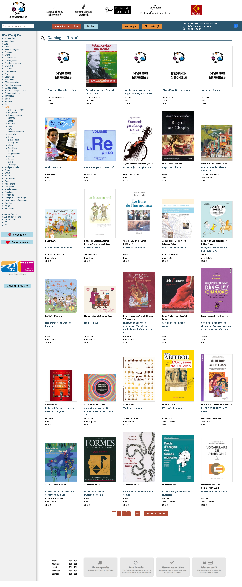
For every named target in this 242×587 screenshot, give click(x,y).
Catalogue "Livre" (63, 37)
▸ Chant (6, 54)
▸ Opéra (9, 137)
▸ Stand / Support (10, 189)
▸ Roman (10, 159)
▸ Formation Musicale (12, 85)
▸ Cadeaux (7, 52)
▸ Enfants (10, 117)
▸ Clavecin (7, 68)
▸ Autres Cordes (9, 214)
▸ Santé (9, 161)
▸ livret (9, 128)
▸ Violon (6, 205)
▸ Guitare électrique (11, 93)
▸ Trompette (8, 194)
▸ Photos (10, 145)
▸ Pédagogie (12, 142)
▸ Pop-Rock (11, 148)
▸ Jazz (5, 104)
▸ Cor (5, 74)
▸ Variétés (7, 203)
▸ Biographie (11, 112)
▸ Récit (9, 150)
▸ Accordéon (8, 41)
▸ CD (4, 222)
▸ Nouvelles (11, 134)
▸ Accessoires (8, 38)
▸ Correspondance (14, 115)
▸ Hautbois (7, 101)
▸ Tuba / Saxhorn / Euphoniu (14, 200)
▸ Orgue (6, 172)
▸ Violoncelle (8, 208)
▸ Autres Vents (9, 219)
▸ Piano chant (8, 183)
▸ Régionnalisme (13, 153)
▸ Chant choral (9, 57)
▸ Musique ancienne (15, 131)
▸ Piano (6, 181)
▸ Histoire (10, 123)
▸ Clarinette (7, 65)
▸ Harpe (6, 98)
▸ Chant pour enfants (11, 63)
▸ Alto (5, 43)
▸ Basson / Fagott (10, 49)
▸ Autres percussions (11, 216)
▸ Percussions (8, 178)
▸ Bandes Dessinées (15, 109)
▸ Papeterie (7, 175)
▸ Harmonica (8, 96)
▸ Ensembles (8, 76)
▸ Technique (11, 164)
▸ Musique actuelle (10, 167)
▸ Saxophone (8, 186)
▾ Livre (5, 107)
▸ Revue (10, 156)
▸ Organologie (12, 139)
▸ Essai (9, 120)
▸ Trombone (8, 192)
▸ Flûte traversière (10, 82)
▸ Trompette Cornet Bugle (14, 197)
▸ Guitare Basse (9, 87)
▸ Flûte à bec (8, 79)
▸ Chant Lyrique (9, 60)
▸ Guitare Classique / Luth (14, 90)
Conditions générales (17, 286)
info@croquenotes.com (199, 26)
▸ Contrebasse (9, 71)
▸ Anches (6, 46)
